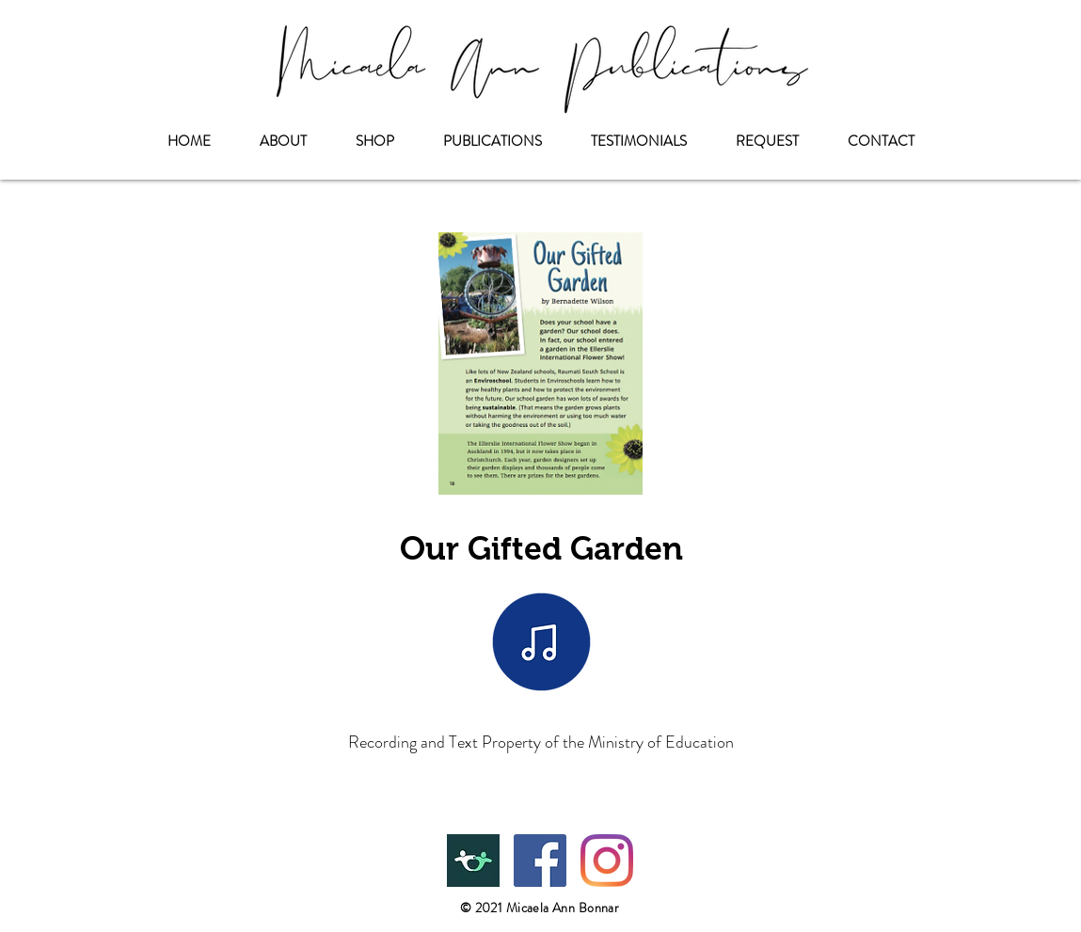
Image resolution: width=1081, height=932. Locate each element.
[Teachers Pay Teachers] (473, 860)
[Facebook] (540, 860)
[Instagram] (606, 860)
